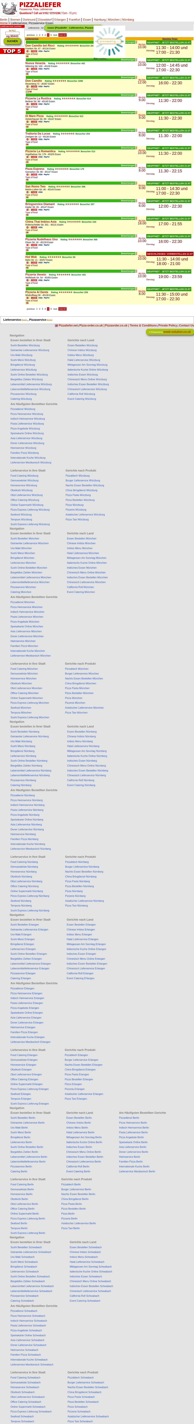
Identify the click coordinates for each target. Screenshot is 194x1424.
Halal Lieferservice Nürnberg (83, 746)
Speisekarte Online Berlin (133, 1142)
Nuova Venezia (35, 63)
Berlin (3, 19)
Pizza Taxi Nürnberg (76, 905)
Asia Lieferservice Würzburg (26, 438)
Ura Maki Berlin (19, 1127)
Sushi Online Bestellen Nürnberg (28, 760)
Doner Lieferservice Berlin (133, 1152)
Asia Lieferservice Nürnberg (26, 824)
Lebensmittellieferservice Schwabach (31, 1291)
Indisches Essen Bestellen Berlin (84, 1156)
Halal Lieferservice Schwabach (87, 1262)
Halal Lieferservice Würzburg (84, 360)
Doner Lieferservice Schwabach (28, 1345)
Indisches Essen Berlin (79, 1147)
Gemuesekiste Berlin (22, 1189)
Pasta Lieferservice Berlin (133, 1132)
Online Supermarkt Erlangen (26, 1084)
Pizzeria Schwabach (79, 1411)
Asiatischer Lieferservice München (84, 707)
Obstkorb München (21, 683)
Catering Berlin (18, 1171)
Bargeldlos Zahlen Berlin (24, 1152)
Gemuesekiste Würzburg (24, 480)
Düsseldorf (45, 19)
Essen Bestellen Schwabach (86, 1247)
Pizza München (73, 698)
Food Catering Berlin (22, 1184)
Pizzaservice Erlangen (23, 973)
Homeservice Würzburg (23, 485)
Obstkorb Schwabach (22, 1392)
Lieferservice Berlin (21, 1142)
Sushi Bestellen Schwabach (26, 1247)
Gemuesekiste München (24, 673)
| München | (114, 19)
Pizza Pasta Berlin (71, 1204)
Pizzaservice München (23, 587)
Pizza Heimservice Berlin (133, 1122)
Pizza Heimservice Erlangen (26, 993)
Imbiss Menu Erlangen (79, 934)
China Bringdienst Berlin (75, 1199)
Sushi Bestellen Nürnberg (24, 731)
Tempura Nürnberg (21, 905)
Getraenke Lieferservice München (29, 543)
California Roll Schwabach (84, 1296)
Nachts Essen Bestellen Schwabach (88, 1387)
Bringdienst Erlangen (22, 944)
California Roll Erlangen (80, 973)
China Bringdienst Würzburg (81, 490)
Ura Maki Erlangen (21, 934)
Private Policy (167, 325)
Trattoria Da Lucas (37, 133)
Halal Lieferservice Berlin (80, 1132)
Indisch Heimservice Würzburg (27, 418)
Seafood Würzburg (21, 514)
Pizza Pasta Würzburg (78, 495)
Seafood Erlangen (20, 1094)
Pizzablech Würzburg (77, 475)
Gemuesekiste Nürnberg (24, 866)
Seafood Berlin (18, 1223)
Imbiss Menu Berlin (77, 1127)
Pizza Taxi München (76, 712)
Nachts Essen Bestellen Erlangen (83, 1064)
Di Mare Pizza (34, 116)
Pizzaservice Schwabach (24, 1296)
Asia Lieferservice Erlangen (25, 1017)
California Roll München (80, 587)
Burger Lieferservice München (82, 673)
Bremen (15, 19)
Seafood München (20, 707)
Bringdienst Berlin (20, 1137)
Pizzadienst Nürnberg (22, 795)
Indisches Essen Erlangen (81, 954)
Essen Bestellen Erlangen (81, 924)
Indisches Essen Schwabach (86, 1276)
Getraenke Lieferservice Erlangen (29, 929)
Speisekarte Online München (26, 626)
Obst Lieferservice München (26, 688)
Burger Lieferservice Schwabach (86, 1382)
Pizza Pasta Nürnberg (77, 881)
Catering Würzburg (21, 399)
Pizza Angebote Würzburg (25, 428)
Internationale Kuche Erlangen (27, 1037)
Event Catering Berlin (78, 1171)
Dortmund (29, 19)
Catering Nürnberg (20, 785)
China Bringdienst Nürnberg (80, 876)
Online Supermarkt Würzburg (26, 505)
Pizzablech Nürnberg (77, 862)
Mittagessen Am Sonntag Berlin (84, 1137)
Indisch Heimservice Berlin (134, 1127)
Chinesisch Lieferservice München (86, 582)
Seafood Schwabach (22, 1416)
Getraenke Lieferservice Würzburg (29, 350)
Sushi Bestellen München (24, 538)
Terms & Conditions (143, 325)
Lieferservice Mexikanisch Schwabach (31, 1364)
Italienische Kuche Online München (87, 562)
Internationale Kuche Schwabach (29, 1359)
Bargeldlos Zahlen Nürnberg (26, 765)
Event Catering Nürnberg (81, 785)
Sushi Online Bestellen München (28, 567)
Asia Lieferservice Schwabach (27, 1340)
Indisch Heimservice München (27, 612)
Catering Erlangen (20, 978)
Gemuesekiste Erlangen (24, 1060)
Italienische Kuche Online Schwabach (91, 1271)
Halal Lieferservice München (83, 553)
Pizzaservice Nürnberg (23, 780)
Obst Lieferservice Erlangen (26, 1074)
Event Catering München (81, 592)
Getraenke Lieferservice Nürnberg (29, 736)
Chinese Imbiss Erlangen (81, 929)
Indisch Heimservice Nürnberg (27, 805)
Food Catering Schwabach (25, 1377)
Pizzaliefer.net (68, 325)
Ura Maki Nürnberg (21, 741)
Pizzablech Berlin (71, 1184)
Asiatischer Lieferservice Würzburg (85, 514)
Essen (87, 19)
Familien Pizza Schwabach (25, 1354)
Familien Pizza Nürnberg (24, 839)
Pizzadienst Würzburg (22, 409)
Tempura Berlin (19, 1228)
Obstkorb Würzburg (21, 490)
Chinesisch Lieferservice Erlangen (86, 968)
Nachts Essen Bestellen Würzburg (85, 485)
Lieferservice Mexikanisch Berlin (137, 1171)
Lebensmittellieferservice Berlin (28, 1161)
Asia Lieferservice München (26, 631)
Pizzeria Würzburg (76, 509)
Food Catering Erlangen (23, 1055)
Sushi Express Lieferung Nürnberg (29, 910)
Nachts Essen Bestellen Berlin (78, 1194)
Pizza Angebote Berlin (131, 1137)
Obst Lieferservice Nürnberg (26, 881)
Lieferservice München (23, 562)
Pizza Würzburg (74, 505)
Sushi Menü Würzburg (23, 360)
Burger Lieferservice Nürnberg (82, 866)
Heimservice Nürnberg (23, 834)
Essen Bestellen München (81, 538)
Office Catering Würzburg (24, 500)
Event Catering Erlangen (80, 978)
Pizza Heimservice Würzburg (26, 414)
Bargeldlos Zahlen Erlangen (26, 958)
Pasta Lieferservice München (26, 616)
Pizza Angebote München (24, 621)
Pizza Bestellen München (79, 693)
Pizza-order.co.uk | (91, 325)
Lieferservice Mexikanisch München (30, 655)
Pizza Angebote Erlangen (24, 1008)
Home (4, 23)
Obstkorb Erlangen (21, 1069)
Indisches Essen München (82, 567)
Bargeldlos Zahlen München (26, 572)
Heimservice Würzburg (23, 448)
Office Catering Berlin (22, 1208)
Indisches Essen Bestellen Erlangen (87, 963)
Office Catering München (24, 693)
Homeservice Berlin (21, 1194)
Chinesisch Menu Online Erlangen (86, 958)
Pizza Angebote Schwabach (26, 1330)
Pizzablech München (77, 668)
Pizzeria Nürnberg (75, 896)
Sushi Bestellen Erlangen (24, 924)
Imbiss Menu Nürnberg (80, 741)
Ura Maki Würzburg (21, 355)
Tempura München (21, 712)
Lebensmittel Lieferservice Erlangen (30, 963)
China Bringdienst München (80, 683)
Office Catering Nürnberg (24, 886)
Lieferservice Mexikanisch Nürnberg (30, 848)
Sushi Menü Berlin (20, 1132)
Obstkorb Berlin (19, 1199)
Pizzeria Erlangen (75, 1089)
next (55, 35)
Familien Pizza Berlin (131, 1161)
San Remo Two (35, 186)
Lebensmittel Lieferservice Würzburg (31, 384)
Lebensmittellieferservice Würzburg (30, 389)
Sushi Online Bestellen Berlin (26, 1147)
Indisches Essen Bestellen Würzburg (88, 384)
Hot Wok (31, 257)
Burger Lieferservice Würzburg (83, 480)
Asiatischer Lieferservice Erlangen (84, 1094)
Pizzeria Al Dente (36, 292)
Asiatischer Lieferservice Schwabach (88, 1416)
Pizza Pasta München (77, 688)
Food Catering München (24, 668)
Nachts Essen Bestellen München (84, 678)
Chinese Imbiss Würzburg (82, 350)
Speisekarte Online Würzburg (27, 433)
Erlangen (59, 19)
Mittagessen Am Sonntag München (86, 558)
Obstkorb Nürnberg (21, 876)
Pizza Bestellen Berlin (73, 1208)
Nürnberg (128, 19)
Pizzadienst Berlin (129, 1117)
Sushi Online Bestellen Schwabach (30, 1276)
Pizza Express (34, 168)
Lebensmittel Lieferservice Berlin (28, 1156)
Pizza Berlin (68, 1213)
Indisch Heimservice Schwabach (28, 1320)
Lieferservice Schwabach (24, 1271)
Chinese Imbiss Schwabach (85, 1252)
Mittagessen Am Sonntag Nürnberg (87, 751)
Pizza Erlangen (73, 1084)
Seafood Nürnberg (20, 901)
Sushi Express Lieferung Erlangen (29, 1103)
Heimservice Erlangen (22, 1027)
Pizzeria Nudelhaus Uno (41, 239)
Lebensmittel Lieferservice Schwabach (32, 1286)
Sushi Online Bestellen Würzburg (29, 374)
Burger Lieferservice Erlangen (81, 1060)
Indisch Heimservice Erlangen (27, 998)
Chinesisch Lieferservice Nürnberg (86, 775)
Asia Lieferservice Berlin (132, 1147)
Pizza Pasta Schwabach (81, 1397)
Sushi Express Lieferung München (29, 717)
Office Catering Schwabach (25, 1402)
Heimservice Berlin (129, 1156)
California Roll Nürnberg (80, 780)
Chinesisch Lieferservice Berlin (83, 1161)
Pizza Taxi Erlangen (76, 1098)
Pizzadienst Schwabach (23, 1311)
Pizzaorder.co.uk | (117, 325)
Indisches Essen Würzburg (83, 374)
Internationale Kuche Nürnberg (27, 844)
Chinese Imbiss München (81, 543)
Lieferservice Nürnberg (23, 756)
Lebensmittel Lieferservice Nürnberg (30, 770)
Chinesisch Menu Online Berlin (83, 1152)
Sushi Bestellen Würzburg (25, 345)
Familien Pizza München (24, 646)
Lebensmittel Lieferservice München (30, 577)
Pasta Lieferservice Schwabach (28, 1325)
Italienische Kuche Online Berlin (84, 1142)
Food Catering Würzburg (24, 475)
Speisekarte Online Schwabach (28, 1335)
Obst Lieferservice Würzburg (26, 495)
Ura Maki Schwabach (22, 1257)
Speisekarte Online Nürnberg (26, 819)
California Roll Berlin (77, 1166)
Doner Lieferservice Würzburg (27, 443)
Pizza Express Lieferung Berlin (27, 1218)
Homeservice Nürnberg (23, 871)
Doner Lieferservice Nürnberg (27, 829)
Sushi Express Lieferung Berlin (27, 1233)
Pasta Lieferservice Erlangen (26, 1003)
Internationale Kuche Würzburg (28, 457)
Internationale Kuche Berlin (134, 1166)
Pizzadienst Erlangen (22, 988)
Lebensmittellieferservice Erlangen (29, 968)
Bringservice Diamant (40, 204)
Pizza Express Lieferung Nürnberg (29, 896)
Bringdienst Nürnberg (22, 751)
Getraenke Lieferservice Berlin (27, 1122)
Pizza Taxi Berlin (70, 1228)
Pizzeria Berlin (69, 1218)
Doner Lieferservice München (27, 636)
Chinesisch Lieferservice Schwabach (90, 1291)
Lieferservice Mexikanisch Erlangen (30, 1042)
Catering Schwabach (22, 1300)
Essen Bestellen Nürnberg (82, 731)
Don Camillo (33, 80)
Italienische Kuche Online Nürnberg (87, 756)
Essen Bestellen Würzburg (83, 345)
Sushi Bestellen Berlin (22, 1117)
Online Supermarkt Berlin (24, 1213)
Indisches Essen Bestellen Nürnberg (87, 770)
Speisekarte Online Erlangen (26, 1012)
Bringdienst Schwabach (23, 1266)
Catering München (20, 592)
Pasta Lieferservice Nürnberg (26, 810)
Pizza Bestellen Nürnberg (79, 886)
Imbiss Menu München (79, 548)
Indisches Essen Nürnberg (82, 760)
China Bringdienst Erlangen (80, 1069)
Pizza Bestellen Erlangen (79, 1079)
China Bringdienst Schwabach (84, 1392)
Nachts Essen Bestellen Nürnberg (84, 871)
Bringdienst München (22, 558)
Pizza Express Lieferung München (29, 702)
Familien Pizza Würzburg (24, 452)
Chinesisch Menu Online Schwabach (90, 1281)
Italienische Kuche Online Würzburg (88, 369)
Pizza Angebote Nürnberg (24, 814)
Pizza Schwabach (78, 1406)
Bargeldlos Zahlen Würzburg (26, 379)
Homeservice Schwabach (24, 1387)
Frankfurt (75, 19)
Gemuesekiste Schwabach (25, 1382)
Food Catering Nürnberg (24, 862)
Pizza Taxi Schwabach (80, 1421)
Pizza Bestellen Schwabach (83, 1402)
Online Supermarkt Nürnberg (26, 891)
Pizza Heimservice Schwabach (27, 1315)
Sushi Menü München (22, 553)
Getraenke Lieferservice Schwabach (30, 1252)
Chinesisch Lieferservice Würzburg (87, 389)
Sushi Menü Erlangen (22, 939)
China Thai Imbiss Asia (40, 221)
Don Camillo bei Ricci (40, 45)
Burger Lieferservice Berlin (76, 1189)
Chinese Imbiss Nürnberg (81, 736)
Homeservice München (23, 678)
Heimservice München (23, 641)
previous (31, 35)
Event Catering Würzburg (82, 399)
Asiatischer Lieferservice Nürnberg (84, 901)
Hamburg (100, 19)
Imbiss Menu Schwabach (84, 1257)
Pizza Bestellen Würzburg (80, 500)
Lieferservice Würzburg (23, 369)
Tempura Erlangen (20, 1098)
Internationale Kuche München (27, 651)
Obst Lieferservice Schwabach (27, 1397)
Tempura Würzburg (21, 519)
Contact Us (186, 325)
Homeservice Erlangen (23, 1064)
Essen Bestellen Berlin (79, 1117)
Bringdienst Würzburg (22, 364)
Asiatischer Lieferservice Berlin (78, 1223)
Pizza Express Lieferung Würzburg (29, 509)
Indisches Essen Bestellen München (87, 577)
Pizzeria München (75, 702)
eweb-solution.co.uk (177, 331)
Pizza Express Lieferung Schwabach (31, 1411)
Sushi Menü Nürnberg (22, 746)
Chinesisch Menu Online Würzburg (87, 379)
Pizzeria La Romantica (40, 151)
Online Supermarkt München (26, 698)
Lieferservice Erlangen (23, 949)
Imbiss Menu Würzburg (81, 355)
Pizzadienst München (22, 602)
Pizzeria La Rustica (38, 98)
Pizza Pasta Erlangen (77, 1074)
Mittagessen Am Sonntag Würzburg (88, 364)
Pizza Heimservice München (26, 607)
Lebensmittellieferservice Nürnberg (30, 775)
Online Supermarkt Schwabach (28, 1406)
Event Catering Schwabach (85, 1300)
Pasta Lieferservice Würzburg (27, 423)
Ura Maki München (21, 548)
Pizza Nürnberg (74, 891)
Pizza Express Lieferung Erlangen (29, 1089)
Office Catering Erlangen (24, 1079)
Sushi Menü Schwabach (24, 1262)
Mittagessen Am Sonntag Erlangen (86, 944)
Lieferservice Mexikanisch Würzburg (30, 462)
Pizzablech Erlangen (76, 1055)
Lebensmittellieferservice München (29, 582)
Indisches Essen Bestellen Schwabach (91, 1286)
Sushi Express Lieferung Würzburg (30, 524)
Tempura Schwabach (22, 1421)
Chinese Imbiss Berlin (78, 1122)
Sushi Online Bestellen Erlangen (28, 954)
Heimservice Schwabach (24, 1350)
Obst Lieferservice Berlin (24, 1204)
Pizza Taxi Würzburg (77, 519)
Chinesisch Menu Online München (86, 572)
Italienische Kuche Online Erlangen (86, 949)
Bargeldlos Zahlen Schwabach (27, 1281)
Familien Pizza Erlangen (24, 1032)
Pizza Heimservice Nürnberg (26, 800)
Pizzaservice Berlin (21, 1166)
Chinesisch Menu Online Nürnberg (86, 765)
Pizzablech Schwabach (81, 1377)
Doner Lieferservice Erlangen (26, 1022)
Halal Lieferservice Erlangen (83, 939)
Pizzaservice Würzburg (23, 394)
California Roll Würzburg (81, 394)
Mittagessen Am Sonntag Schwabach (91, 1266)
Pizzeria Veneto (35, 274)
